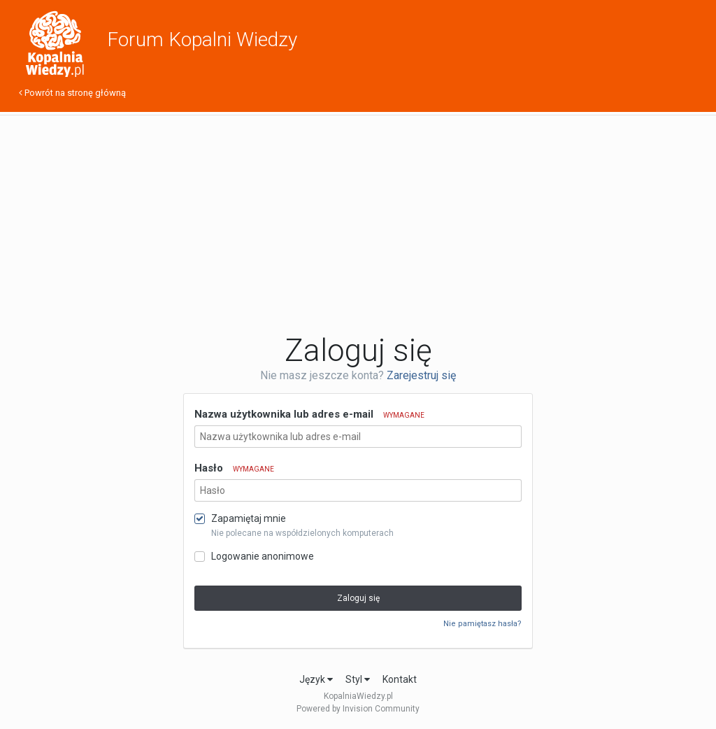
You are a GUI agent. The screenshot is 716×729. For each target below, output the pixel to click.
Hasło (234, 468)
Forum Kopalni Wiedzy (202, 39)
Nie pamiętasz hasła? (482, 623)
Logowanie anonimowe (262, 556)
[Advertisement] (358, 224)
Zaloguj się (358, 598)
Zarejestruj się (421, 375)
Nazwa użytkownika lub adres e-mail (309, 414)
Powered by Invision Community (358, 709)
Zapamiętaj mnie (248, 518)
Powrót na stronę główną (72, 92)
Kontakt (399, 679)
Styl (357, 679)
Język (316, 679)
